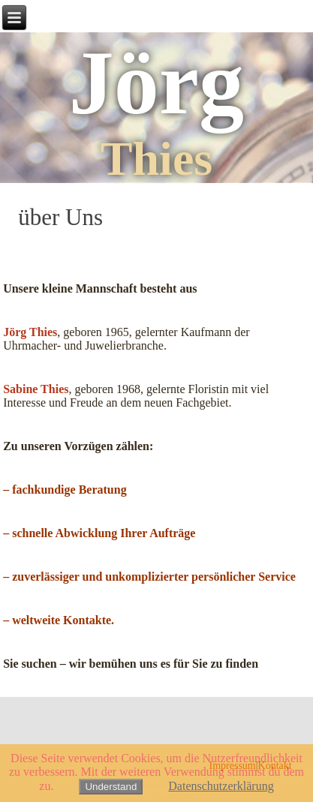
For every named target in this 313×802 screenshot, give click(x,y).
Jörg (156, 83)
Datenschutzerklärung (220, 785)
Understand (111, 786)
